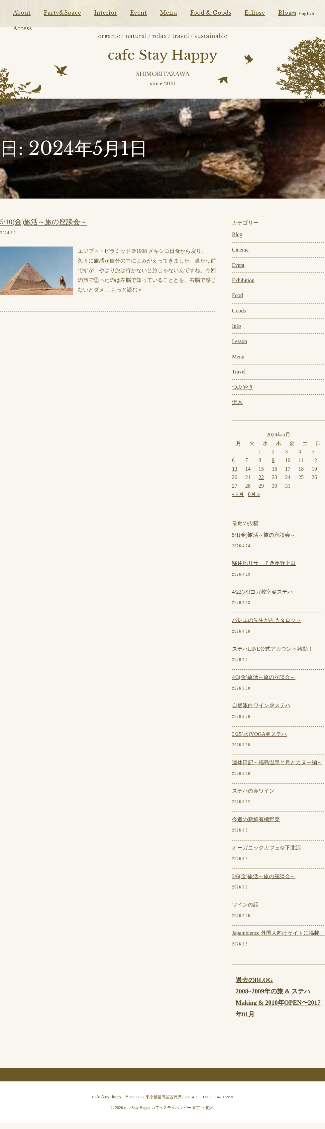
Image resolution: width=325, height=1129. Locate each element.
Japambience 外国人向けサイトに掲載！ (278, 939)
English (306, 14)
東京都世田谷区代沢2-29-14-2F (173, 1103)
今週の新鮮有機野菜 (256, 825)
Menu (168, 13)
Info (236, 332)
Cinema (240, 256)
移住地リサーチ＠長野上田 (264, 569)
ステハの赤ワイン (253, 797)
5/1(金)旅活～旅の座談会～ (263, 541)
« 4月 (238, 500)
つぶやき (242, 393)
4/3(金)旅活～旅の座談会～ (263, 683)
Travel (239, 378)
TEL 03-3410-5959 (217, 1103)
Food (237, 301)
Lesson (239, 347)
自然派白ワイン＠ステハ (261, 712)
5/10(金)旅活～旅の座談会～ (43, 228)
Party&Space (62, 13)
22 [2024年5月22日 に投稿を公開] (261, 483)
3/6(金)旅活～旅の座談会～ (263, 882)
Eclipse (255, 13)
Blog (284, 13)
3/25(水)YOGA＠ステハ (259, 740)
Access (22, 28)
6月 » (254, 500)
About (22, 13)
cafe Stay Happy (162, 57)
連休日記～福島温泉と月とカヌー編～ (277, 769)
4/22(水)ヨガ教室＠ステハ (262, 598)
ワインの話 (245, 910)
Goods (239, 317)
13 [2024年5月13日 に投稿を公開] (234, 475)
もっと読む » (126, 295)
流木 (237, 408)
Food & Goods (210, 13)
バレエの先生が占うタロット (266, 626)
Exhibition (243, 286)
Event (138, 13)
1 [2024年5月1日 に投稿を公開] (260, 458)
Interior (105, 13)
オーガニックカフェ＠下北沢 (266, 854)
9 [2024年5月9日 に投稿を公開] (273, 466)
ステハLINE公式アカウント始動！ (272, 655)
